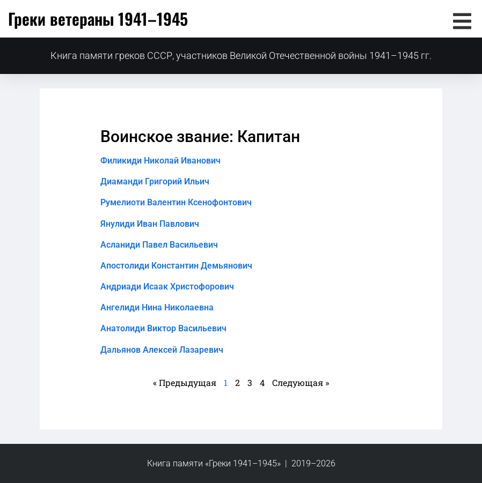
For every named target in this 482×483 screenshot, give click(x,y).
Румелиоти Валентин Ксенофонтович (176, 202)
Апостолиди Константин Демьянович (176, 266)
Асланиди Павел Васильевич (159, 245)
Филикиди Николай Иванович (160, 160)
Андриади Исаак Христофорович (167, 286)
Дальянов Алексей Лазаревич (161, 350)
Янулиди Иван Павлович (149, 224)
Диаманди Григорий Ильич (154, 181)
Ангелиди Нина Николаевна (157, 307)
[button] (461, 21)
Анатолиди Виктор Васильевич (163, 328)
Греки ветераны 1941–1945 (98, 18)
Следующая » (300, 382)
